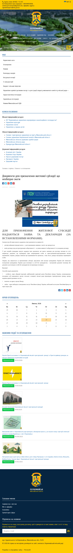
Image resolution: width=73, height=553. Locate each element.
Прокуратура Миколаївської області (18, 144)
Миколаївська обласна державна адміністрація (22, 140)
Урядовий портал (11, 161)
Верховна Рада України (13, 154)
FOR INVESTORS (61, 41)
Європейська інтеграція (11, 99)
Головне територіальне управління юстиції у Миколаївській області (28, 135)
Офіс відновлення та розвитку (47, 41)
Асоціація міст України (13, 152)
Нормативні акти (8, 60)
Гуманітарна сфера (61, 35)
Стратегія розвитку (31, 41)
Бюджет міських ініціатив (12, 86)
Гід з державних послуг (56, 38)
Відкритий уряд (41, 35)
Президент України (12, 159)
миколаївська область (36, 29)
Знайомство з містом (19, 35)
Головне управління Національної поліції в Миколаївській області (28, 137)
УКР (66, 2)
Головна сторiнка (8, 168)
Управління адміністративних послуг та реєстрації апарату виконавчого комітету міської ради (35, 90)
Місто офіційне (31, 35)
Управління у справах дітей (15, 127)
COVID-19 (45, 38)
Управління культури (13, 122)
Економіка (51, 35)
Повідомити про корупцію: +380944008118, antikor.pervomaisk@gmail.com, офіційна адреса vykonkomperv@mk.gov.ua (18, 6)
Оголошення (7, 65)
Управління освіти (12, 125)
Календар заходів (9, 73)
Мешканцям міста (8, 360)
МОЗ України (37, 38)
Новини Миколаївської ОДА (12, 103)
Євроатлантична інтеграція (12, 95)
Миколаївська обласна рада (15, 142)
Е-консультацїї (8, 82)
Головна (9, 35)
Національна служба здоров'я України (21, 38)
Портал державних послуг (14, 157)
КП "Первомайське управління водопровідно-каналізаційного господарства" (31, 120)
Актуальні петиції (9, 78)
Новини (5, 69)
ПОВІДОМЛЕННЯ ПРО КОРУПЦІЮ (16, 41)
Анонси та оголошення (22, 168)
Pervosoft (27, 550)
